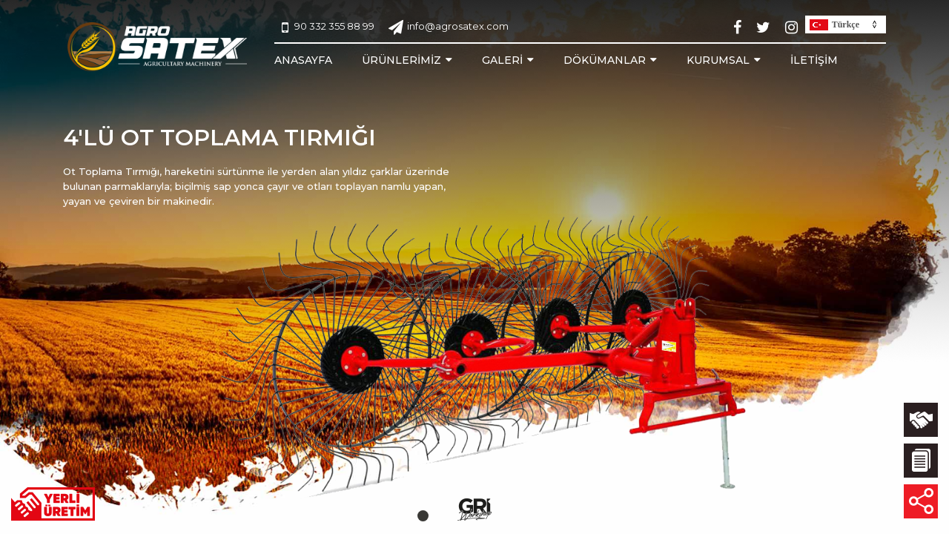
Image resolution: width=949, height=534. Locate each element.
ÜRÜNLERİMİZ (401, 60)
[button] (423, 515)
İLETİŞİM (814, 60)
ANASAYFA (303, 60)
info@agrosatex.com (448, 27)
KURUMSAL (718, 60)
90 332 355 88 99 (328, 27)
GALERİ (502, 60)
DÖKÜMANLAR (604, 60)
